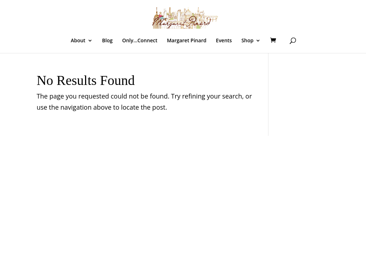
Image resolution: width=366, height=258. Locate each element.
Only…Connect (140, 41)
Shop (247, 41)
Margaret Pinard (187, 41)
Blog (107, 41)
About (78, 41)
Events (224, 41)
